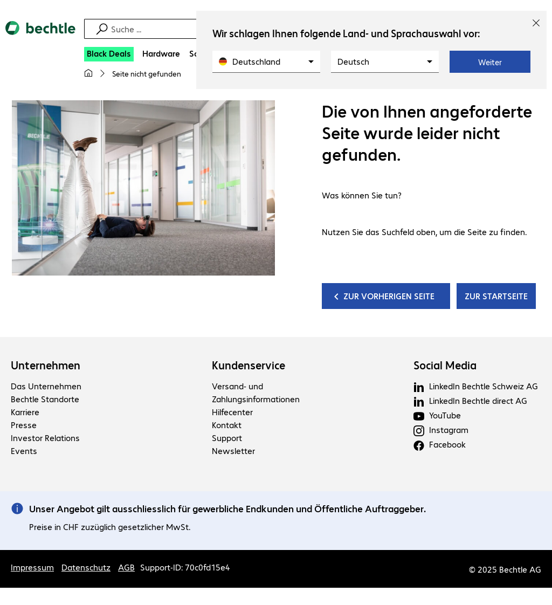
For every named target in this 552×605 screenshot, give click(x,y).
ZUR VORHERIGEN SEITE (390, 295)
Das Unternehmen (46, 385)
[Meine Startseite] (88, 73)
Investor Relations (45, 437)
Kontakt (227, 424)
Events (24, 450)
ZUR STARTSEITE (496, 295)
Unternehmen (45, 365)
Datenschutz (86, 567)
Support (227, 437)
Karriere (25, 411)
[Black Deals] (109, 54)
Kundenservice (248, 365)
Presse (24, 424)
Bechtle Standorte (45, 398)
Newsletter (233, 450)
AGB (126, 567)
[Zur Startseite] (40, 37)
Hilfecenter (232, 411)
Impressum (32, 567)
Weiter (490, 62)
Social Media (445, 365)
